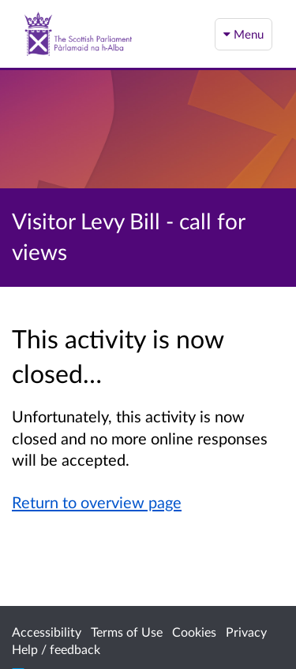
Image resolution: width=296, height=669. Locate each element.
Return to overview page (97, 501)
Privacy (246, 631)
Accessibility (46, 631)
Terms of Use (127, 631)
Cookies (194, 631)
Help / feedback (56, 648)
